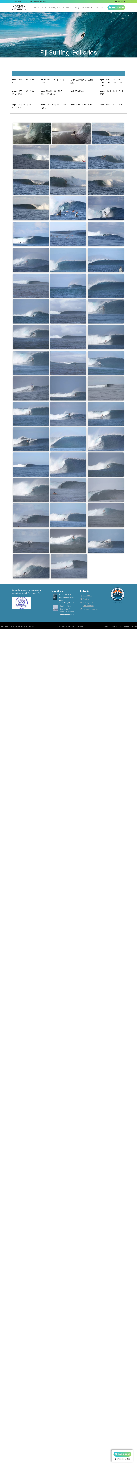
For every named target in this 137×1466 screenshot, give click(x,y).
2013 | (60, 91)
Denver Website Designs (24, 626)
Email (38, 2)
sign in (134, 626)
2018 (102, 94)
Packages (53, 7)
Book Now (122, 1454)
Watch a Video (122, 1459)
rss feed (127, 626)
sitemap (107, 626)
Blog (77, 7)
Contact (99, 7)
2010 (84, 79)
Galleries (86, 7)
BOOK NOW (116, 7)
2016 (120, 82)
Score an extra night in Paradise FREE (66, 598)
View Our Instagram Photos (68, 62)
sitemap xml (117, 626)
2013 (32, 79)
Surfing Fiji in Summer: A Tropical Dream (67, 609)
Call (20, 2)
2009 (19, 79)
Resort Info (39, 7)
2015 (43, 82)
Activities (67, 7)
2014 (108, 82)
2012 (26, 79)
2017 (14, 82)
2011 (54, 79)
